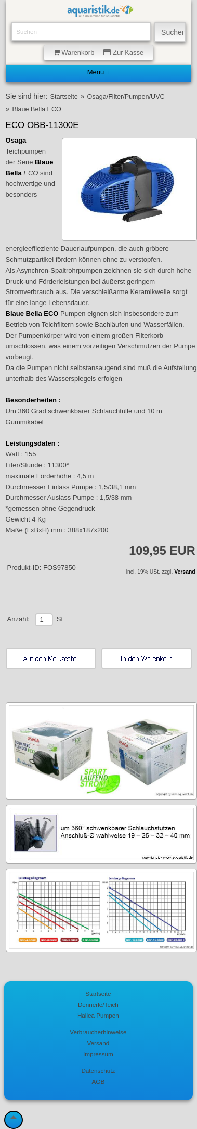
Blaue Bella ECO (36, 109)
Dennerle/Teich (98, 1004)
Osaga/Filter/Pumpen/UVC (126, 96)
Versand (184, 572)
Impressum (98, 1053)
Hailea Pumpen (98, 1015)
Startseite (64, 96)
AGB (98, 1081)
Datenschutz (98, 1070)
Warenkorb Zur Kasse (99, 52)
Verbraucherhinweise (98, 1032)
